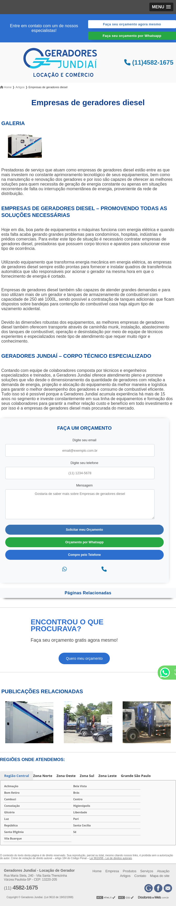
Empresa (112, 871)
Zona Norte (42, 775)
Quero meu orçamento (84, 658)
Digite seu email (84, 440)
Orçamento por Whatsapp (84, 542)
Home (97, 871)
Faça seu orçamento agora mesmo (132, 24)
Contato (140, 876)
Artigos (125, 876)
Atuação (163, 871)
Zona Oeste (66, 775)
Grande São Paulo (136, 775)
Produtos (129, 871)
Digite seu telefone (84, 463)
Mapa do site (159, 876)
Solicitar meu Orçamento (84, 530)
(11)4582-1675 (148, 62)
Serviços (146, 871)
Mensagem (84, 485)
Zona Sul (87, 775)
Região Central (16, 775)
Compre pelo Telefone (84, 555)
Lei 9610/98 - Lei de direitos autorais (110, 858)
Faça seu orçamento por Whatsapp (132, 36)
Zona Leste (107, 775)
